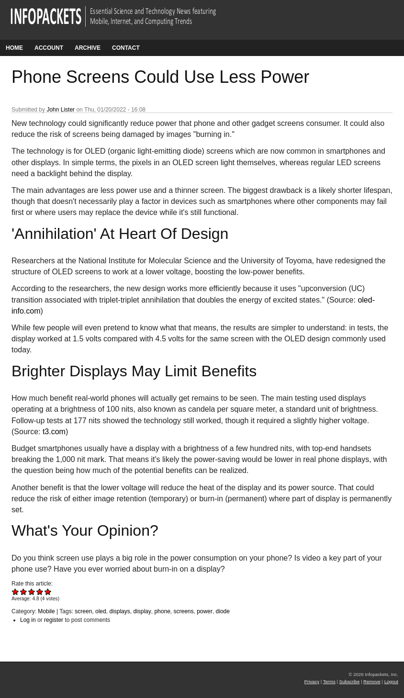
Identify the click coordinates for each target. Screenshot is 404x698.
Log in (28, 620)
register (53, 620)
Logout (391, 681)
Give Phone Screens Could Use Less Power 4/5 (40, 591)
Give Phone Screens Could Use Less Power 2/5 (24, 591)
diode (223, 611)
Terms (329, 681)
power (205, 611)
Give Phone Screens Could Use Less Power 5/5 (48, 591)
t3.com (54, 432)
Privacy (311, 681)
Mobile (46, 611)
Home (14, 48)
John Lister (60, 109)
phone (162, 611)
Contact (126, 48)
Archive (88, 48)
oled (100, 611)
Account (48, 48)
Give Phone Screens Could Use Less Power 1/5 (15, 591)
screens (183, 611)
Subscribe (349, 681)
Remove (372, 681)
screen (83, 611)
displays (119, 611)
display (142, 611)
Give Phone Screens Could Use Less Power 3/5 (32, 591)
